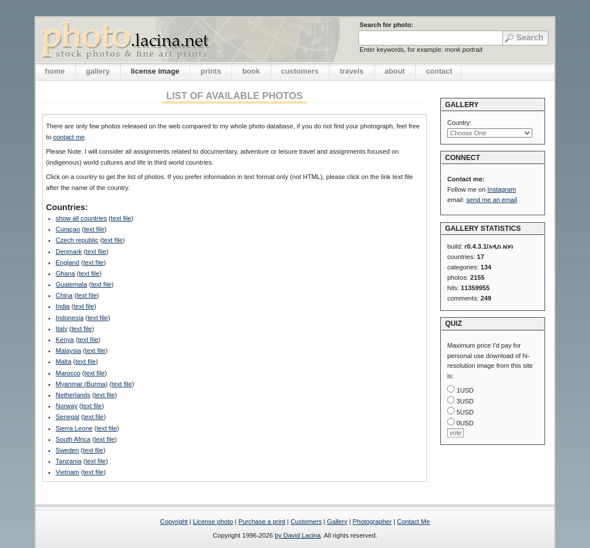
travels (351, 71)
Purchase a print (262, 521)
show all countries (81, 218)
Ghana (65, 273)
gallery (98, 71)
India (63, 306)
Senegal (68, 416)
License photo (213, 521)
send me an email (491, 199)
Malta (63, 361)
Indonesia (70, 317)
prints (211, 71)
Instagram (501, 189)
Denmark (69, 251)
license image (155, 71)
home (55, 71)
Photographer (372, 521)
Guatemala (72, 284)
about (395, 71)
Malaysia (68, 350)
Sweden (67, 450)
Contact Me (413, 521)
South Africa (73, 439)
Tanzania (69, 461)
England (68, 262)
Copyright (174, 521)
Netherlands (73, 394)
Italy (62, 328)
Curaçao (68, 229)
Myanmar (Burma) (82, 383)
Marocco (68, 373)
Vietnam (68, 472)
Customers (306, 521)
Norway (67, 405)
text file (121, 218)
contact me (69, 137)
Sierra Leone (74, 428)
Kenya (65, 339)
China (64, 295)
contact (439, 71)
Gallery (337, 521)
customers (300, 71)
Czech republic (77, 240)
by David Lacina (298, 535)
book (251, 71)
